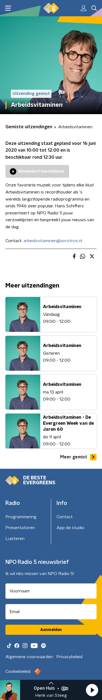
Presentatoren (20, 528)
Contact (65, 517)
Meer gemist (78, 457)
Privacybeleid (69, 657)
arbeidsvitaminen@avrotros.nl (52, 241)
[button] (92, 690)
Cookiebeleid (17, 671)
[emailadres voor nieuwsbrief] (51, 611)
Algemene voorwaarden (29, 657)
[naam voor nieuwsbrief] (51, 591)
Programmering (20, 517)
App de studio (70, 528)
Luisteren (14, 538)
